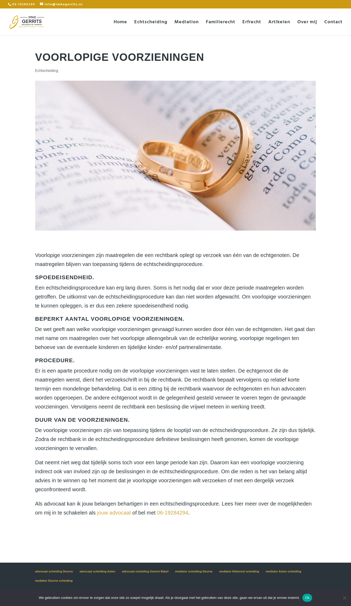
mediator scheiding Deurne (194, 571)
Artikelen (279, 23)
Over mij (307, 23)
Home (120, 23)
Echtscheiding (150, 23)
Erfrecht (251, 23)
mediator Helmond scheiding (239, 571)
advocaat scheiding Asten (97, 571)
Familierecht (220, 23)
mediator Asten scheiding (283, 571)
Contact (333, 23)
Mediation (186, 23)
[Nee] (344, 597)
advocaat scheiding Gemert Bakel (145, 571)
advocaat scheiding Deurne (54, 571)
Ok (307, 598)
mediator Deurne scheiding (54, 580)
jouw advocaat (114, 513)
